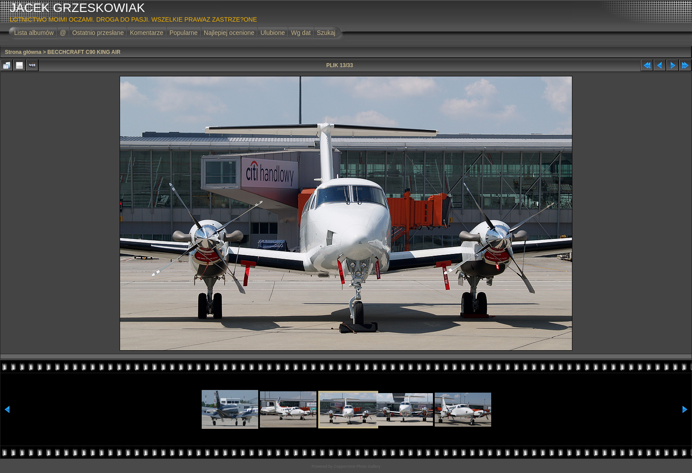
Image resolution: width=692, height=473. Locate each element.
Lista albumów (34, 32)
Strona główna (23, 52)
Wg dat (300, 32)
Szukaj (326, 32)
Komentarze (146, 32)
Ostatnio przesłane (98, 32)
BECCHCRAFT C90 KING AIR (83, 52)
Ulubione (272, 32)
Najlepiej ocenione (229, 32)
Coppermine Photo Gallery (357, 466)
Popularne (183, 32)
